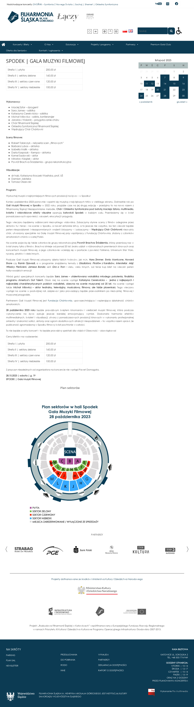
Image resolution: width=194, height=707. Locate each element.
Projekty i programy (101, 44)
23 (183, 89)
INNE (63, 670)
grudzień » (182, 101)
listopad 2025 (163, 60)
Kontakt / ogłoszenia (49, 50)
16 (183, 83)
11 (147, 83)
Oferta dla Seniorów (16, 50)
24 (141, 95)
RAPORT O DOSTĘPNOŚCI (111, 670)
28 (165, 95)
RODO (64, 665)
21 (165, 89)
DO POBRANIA (68, 659)
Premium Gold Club (161, 44)
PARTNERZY (104, 659)
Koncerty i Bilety (21, 44)
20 (157, 89)
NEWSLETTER (12, 665)
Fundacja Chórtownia (60, 300)
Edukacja (71, 44)
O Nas (47, 44)
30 (183, 95)
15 (174, 83)
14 (165, 83)
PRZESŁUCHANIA (69, 654)
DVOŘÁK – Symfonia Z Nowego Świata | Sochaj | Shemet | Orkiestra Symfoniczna (75, 4)
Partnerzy (130, 44)
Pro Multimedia (180, 691)
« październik (145, 101)
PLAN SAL (10, 660)
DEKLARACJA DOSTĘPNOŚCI (112, 665)
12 (152, 83)
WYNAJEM (103, 654)
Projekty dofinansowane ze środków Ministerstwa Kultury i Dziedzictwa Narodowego (97, 579)
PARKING (10, 655)
